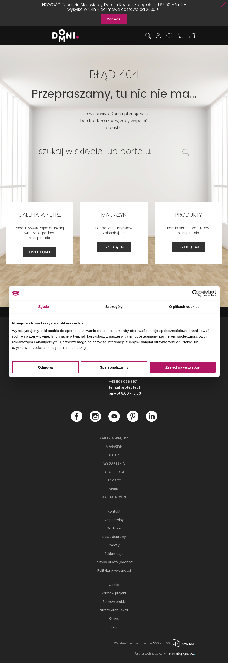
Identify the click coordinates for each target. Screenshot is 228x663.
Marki (114, 488)
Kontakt (114, 511)
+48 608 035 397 (123, 381)
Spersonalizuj (114, 367)
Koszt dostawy (114, 536)
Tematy (114, 480)
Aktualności (114, 497)
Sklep (114, 455)
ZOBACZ (114, 19)
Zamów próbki (114, 601)
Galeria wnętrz (114, 438)
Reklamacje (114, 553)
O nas (114, 618)
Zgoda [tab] (43, 307)
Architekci (114, 471)
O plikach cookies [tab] (184, 307)
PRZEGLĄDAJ (39, 252)
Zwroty (114, 545)
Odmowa (45, 367)
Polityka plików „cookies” (114, 562)
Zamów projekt (114, 593)
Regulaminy (114, 520)
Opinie (114, 584)
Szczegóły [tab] (114, 307)
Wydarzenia (114, 463)
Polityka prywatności (114, 570)
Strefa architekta (114, 610)
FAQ (114, 627)
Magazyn (114, 446)
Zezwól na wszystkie (182, 367)
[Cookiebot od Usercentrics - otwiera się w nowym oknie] (195, 293)
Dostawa (114, 528)
